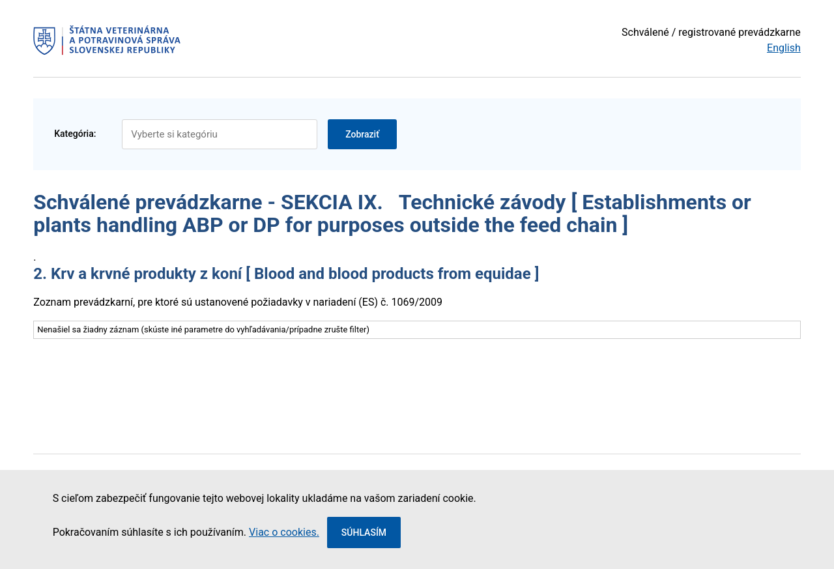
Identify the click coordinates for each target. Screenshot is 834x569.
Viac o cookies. (284, 532)
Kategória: (75, 133)
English (784, 48)
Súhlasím (363, 532)
